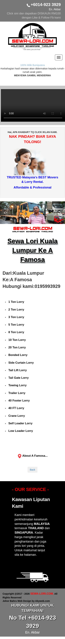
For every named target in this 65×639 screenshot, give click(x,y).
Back (32, 469)
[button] (5, 212)
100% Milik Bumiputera (32, 65)
